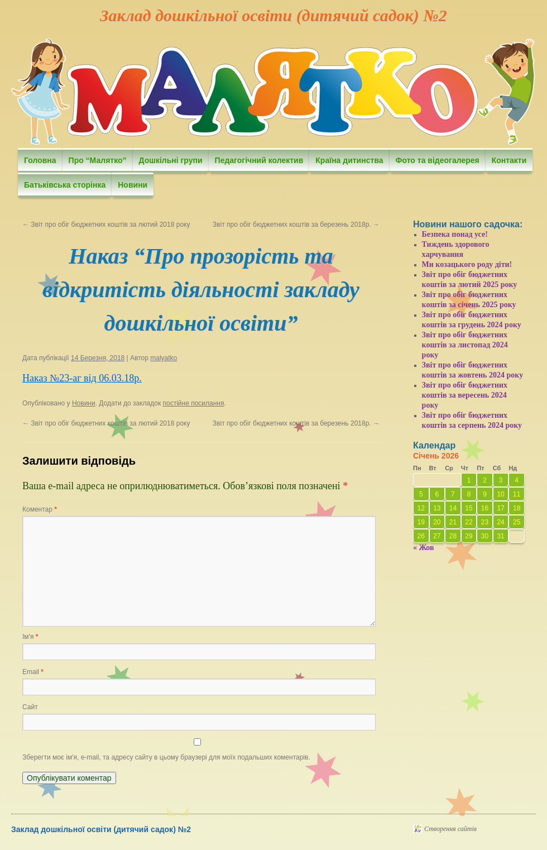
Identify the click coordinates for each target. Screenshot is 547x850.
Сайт (30, 707)
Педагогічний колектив (259, 160)
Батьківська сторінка (64, 184)
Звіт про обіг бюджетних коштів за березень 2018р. (296, 224)
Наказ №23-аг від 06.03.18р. (82, 378)
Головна (40, 160)
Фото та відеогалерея (437, 160)
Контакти (509, 160)
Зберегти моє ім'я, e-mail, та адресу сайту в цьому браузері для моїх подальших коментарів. (166, 757)
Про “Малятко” (98, 160)
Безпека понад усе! (455, 234)
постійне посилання (193, 403)
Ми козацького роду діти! (467, 264)
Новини (132, 184)
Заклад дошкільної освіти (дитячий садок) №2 (273, 15)
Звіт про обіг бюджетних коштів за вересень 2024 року (465, 395)
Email (33, 672)
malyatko (163, 358)
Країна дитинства (349, 160)
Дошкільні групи (171, 160)
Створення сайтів (450, 829)
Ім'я (30, 637)
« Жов (423, 547)
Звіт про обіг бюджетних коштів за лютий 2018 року (106, 224)
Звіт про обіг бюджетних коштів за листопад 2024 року (465, 345)
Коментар (39, 509)
